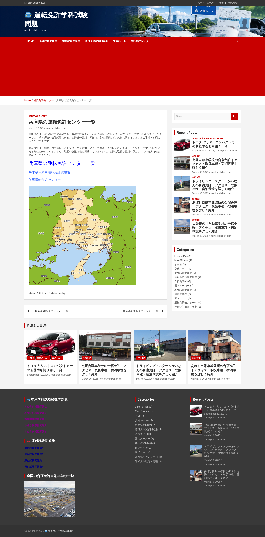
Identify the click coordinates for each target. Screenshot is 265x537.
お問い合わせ (234, 3)
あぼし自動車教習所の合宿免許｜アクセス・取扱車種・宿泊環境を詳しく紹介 (214, 206)
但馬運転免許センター (45, 180)
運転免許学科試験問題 (59, 530)
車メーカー (218, 138)
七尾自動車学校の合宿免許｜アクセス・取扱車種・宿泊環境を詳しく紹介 (214, 164)
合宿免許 (196, 156)
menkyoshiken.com (56, 128)
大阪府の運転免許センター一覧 (50, 311)
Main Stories (181, 260)
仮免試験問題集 (48, 41)
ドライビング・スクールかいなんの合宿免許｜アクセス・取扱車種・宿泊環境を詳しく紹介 (214, 185)
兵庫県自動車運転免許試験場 (49, 172)
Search (234, 116)
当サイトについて (206, 3)
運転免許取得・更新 (185, 306)
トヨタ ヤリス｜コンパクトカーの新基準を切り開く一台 (215, 144)
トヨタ (195, 138)
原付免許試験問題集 (96, 41)
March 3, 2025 (36, 128)
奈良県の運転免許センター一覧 (140, 311)
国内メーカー (205, 138)
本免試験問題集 (71, 41)
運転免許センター (141, 41)
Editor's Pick (181, 256)
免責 (221, 3)
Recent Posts (187, 132)
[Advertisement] (128, 71)
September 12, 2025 (203, 150)
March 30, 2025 (200, 172)
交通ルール (119, 41)
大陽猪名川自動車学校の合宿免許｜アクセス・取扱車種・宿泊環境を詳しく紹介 (214, 227)
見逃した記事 (37, 325)
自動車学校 (180, 294)
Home (30, 41)
